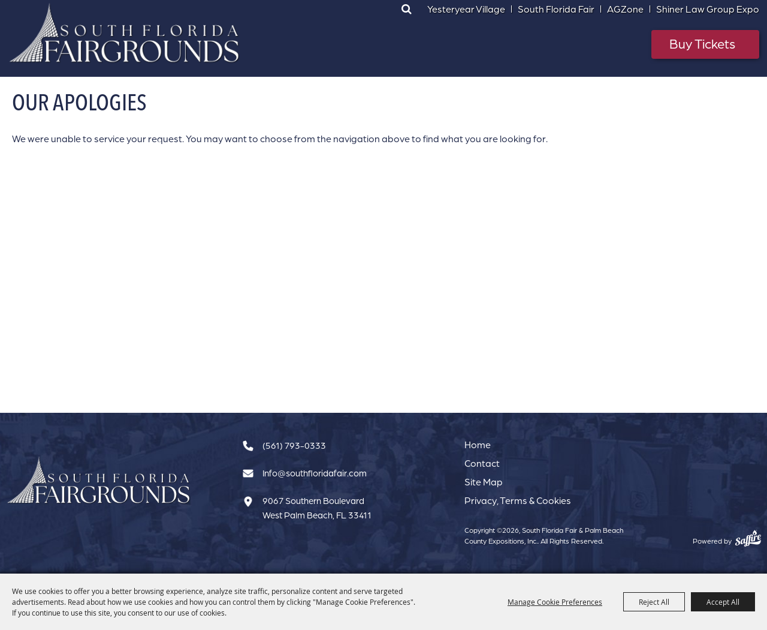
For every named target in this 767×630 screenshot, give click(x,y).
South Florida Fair (556, 9)
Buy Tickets (702, 43)
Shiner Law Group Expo (707, 9)
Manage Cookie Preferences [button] (555, 602)
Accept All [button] (722, 602)
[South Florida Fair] (99, 480)
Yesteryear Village (466, 9)
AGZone (625, 9)
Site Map (483, 482)
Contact (482, 463)
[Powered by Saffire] (748, 538)
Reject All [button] (654, 602)
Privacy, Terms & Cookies (517, 500)
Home (477, 444)
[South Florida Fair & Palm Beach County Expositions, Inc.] (124, 33)
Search (406, 9)
